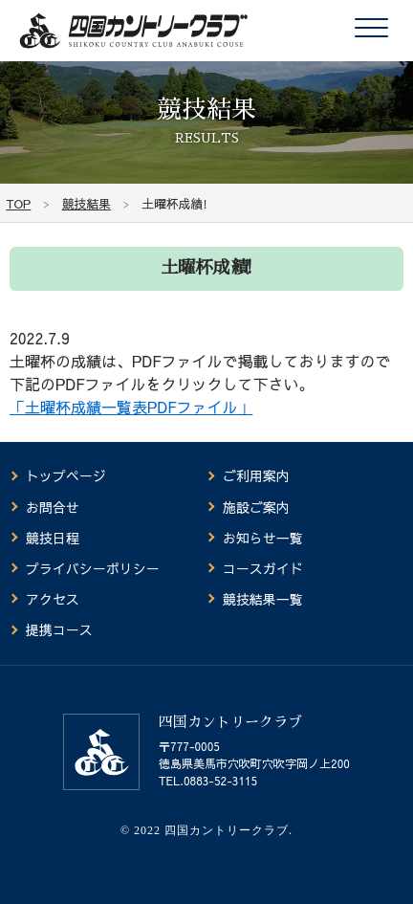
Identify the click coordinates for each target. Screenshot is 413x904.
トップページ (66, 475)
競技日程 (52, 537)
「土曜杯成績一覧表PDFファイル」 (131, 406)
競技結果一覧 (263, 598)
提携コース (59, 629)
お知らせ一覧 (263, 537)
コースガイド (263, 568)
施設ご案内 (256, 507)
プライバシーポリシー (93, 568)
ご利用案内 (256, 475)
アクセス (52, 598)
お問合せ (52, 507)
